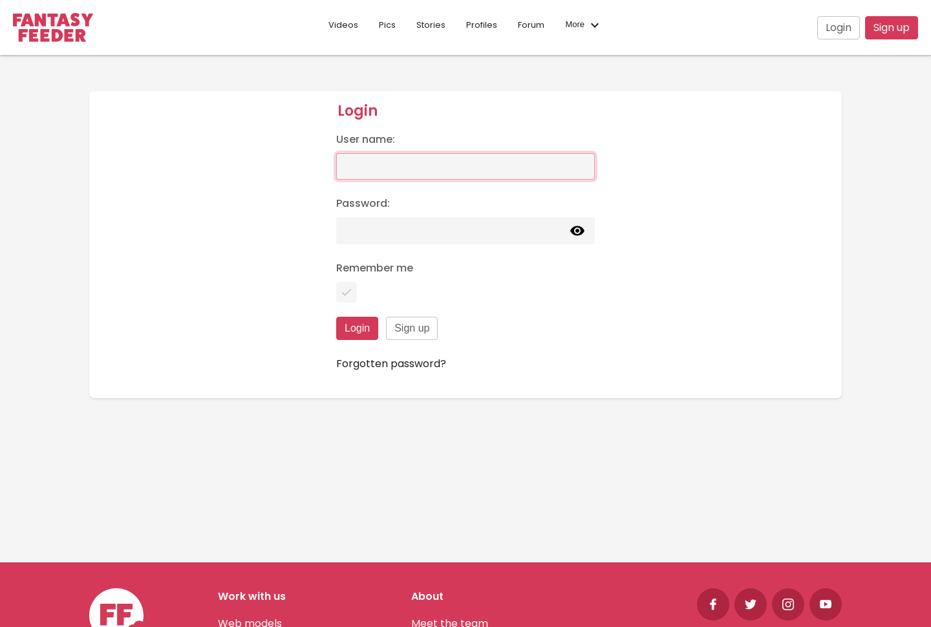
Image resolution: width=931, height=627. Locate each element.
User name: (365, 139)
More (583, 25)
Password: (363, 203)
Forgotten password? (391, 363)
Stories (430, 25)
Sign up (891, 27)
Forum (531, 25)
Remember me (374, 267)
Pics (387, 25)
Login (838, 27)
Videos (343, 25)
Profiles (481, 25)
